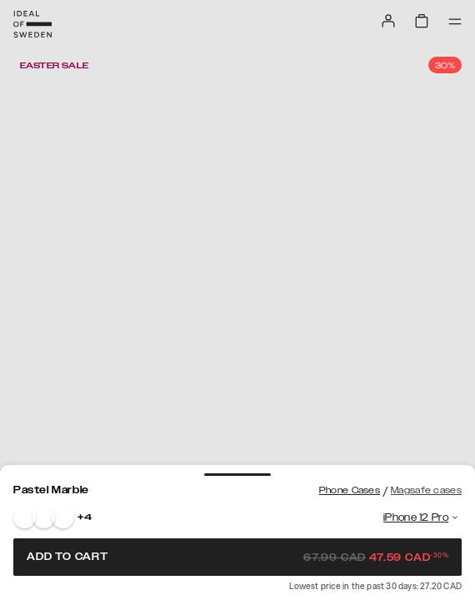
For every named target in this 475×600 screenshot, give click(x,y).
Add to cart (237, 556)
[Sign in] (388, 21)
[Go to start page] (32, 24)
